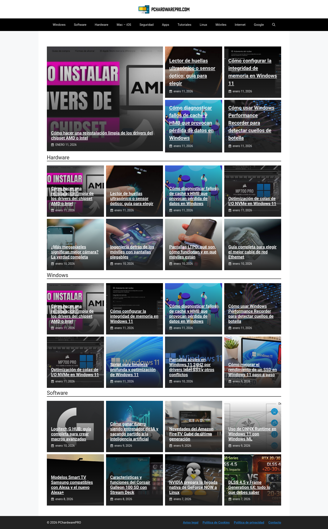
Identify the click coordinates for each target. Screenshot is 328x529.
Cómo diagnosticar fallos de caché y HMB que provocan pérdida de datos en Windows (191, 123)
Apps (165, 25)
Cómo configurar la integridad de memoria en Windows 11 (134, 316)
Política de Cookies (216, 522)
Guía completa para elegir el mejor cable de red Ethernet (252, 251)
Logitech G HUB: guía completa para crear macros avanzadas (71, 433)
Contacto (274, 522)
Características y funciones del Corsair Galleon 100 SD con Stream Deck (130, 485)
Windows (59, 25)
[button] (273, 24)
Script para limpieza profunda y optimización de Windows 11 (133, 369)
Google (259, 25)
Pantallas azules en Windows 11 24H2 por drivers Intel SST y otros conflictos (191, 367)
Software (80, 25)
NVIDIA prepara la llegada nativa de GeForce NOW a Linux (193, 487)
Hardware (101, 25)
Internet (240, 25)
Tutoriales (184, 25)
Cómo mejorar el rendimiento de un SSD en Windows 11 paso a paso (252, 369)
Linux (203, 25)
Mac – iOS (124, 25)
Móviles (221, 25)
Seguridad (147, 25)
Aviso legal (191, 522)
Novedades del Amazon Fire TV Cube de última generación (191, 433)
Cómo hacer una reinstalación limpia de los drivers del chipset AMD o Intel (72, 196)
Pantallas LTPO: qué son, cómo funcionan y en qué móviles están (192, 251)
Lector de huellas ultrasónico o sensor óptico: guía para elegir (131, 198)
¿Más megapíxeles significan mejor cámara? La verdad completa (75, 251)
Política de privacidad (249, 522)
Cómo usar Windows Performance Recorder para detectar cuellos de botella (251, 123)
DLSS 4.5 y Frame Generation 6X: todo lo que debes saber (249, 487)
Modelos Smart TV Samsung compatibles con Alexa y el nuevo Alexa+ (72, 485)
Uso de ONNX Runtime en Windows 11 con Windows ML (252, 433)
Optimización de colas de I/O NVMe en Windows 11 (252, 201)
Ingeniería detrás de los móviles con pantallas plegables (132, 251)
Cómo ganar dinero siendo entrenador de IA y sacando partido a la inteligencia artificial (134, 431)
